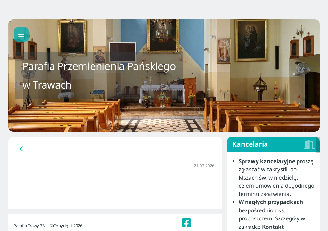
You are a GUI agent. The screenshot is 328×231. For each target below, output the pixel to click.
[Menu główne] (21, 34)
